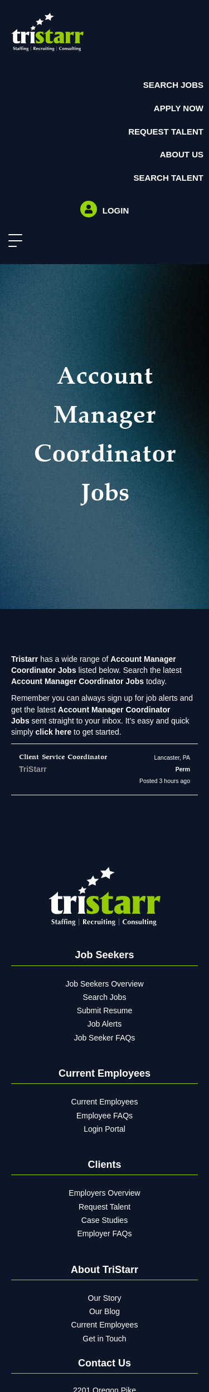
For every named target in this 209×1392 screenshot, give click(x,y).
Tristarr (24, 659)
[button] (12, 241)
